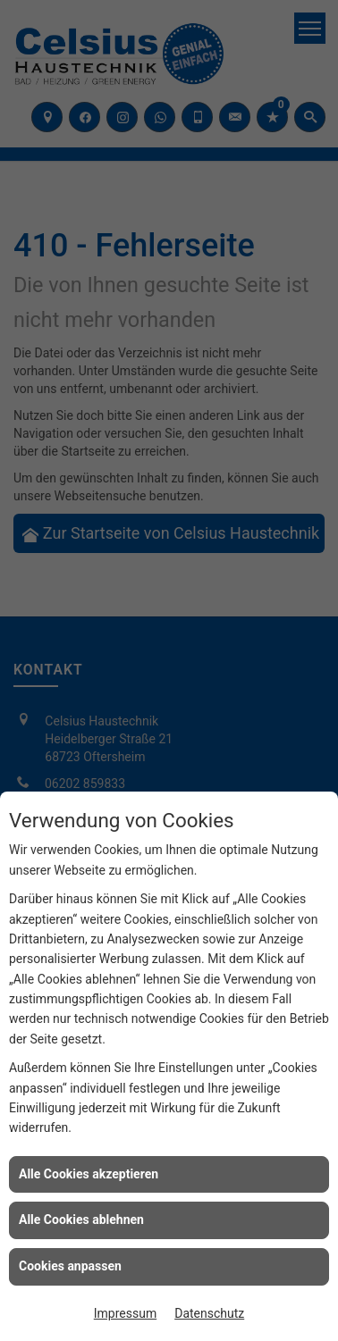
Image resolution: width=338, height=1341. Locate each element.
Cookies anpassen (70, 1266)
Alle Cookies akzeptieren (88, 1174)
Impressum (125, 1313)
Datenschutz (209, 1313)
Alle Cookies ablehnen (81, 1219)
